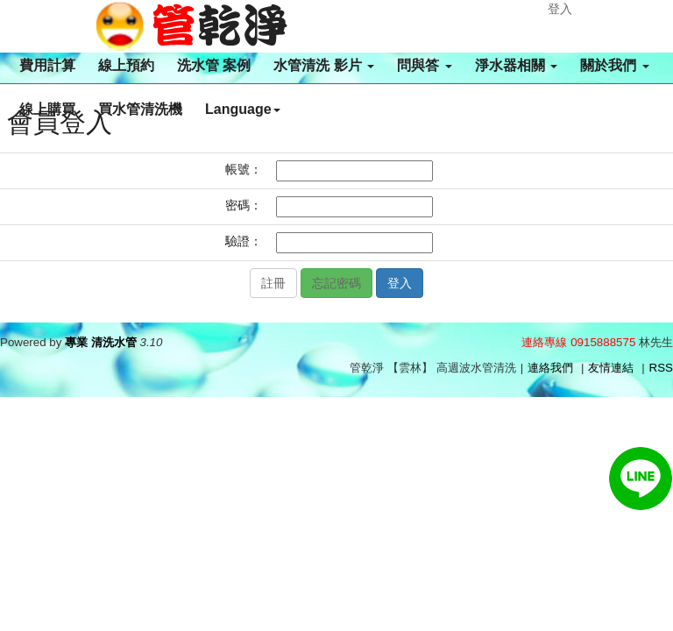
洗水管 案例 (214, 65)
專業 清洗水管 (101, 342)
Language (242, 109)
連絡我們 (550, 367)
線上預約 (126, 65)
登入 (560, 9)
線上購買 (47, 109)
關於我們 (614, 65)
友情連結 (611, 367)
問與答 (424, 65)
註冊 (273, 283)
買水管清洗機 (140, 109)
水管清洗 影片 (323, 65)
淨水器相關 (516, 65)
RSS (661, 367)
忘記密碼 (336, 283)
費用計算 (47, 65)
